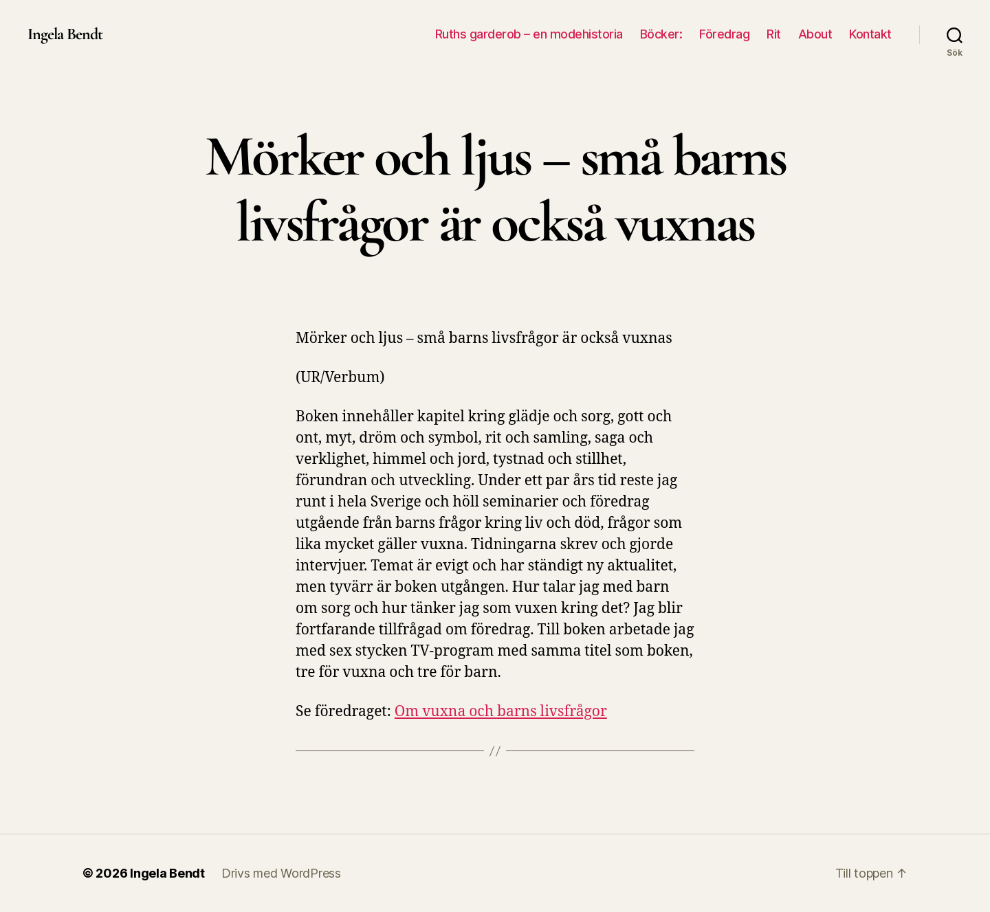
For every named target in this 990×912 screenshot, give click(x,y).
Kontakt (870, 34)
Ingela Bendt (65, 34)
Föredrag (724, 34)
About (815, 34)
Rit (774, 34)
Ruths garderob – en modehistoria (529, 34)
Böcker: (661, 34)
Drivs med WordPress (281, 873)
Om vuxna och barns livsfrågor (501, 711)
